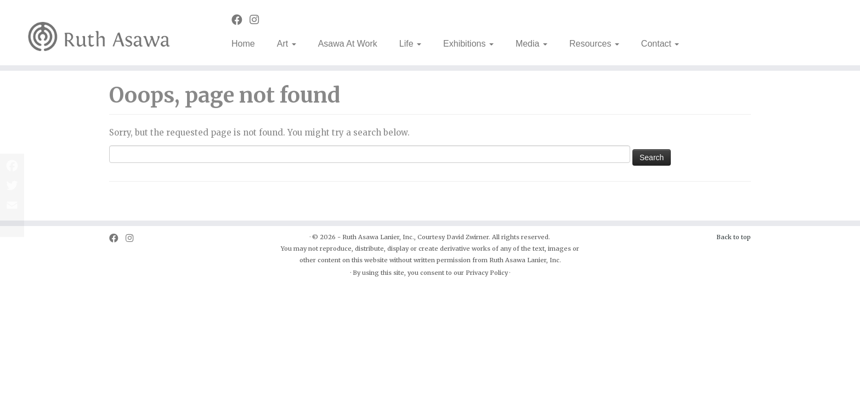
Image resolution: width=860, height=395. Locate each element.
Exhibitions (468, 43)
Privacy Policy (487, 272)
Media (531, 43)
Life (410, 43)
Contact (660, 43)
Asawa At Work (347, 43)
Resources (594, 43)
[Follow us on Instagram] (258, 19)
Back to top (733, 237)
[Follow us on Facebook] (240, 19)
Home (243, 43)
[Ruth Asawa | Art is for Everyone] (99, 32)
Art (286, 43)
